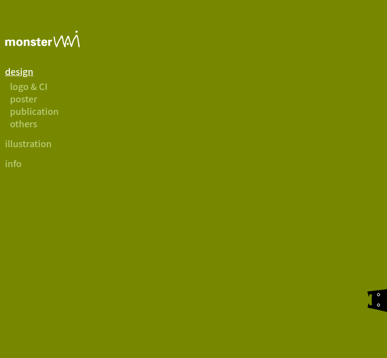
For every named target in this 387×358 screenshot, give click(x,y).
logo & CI (29, 86)
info (13, 163)
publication (34, 110)
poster (23, 98)
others (23, 123)
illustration (28, 143)
